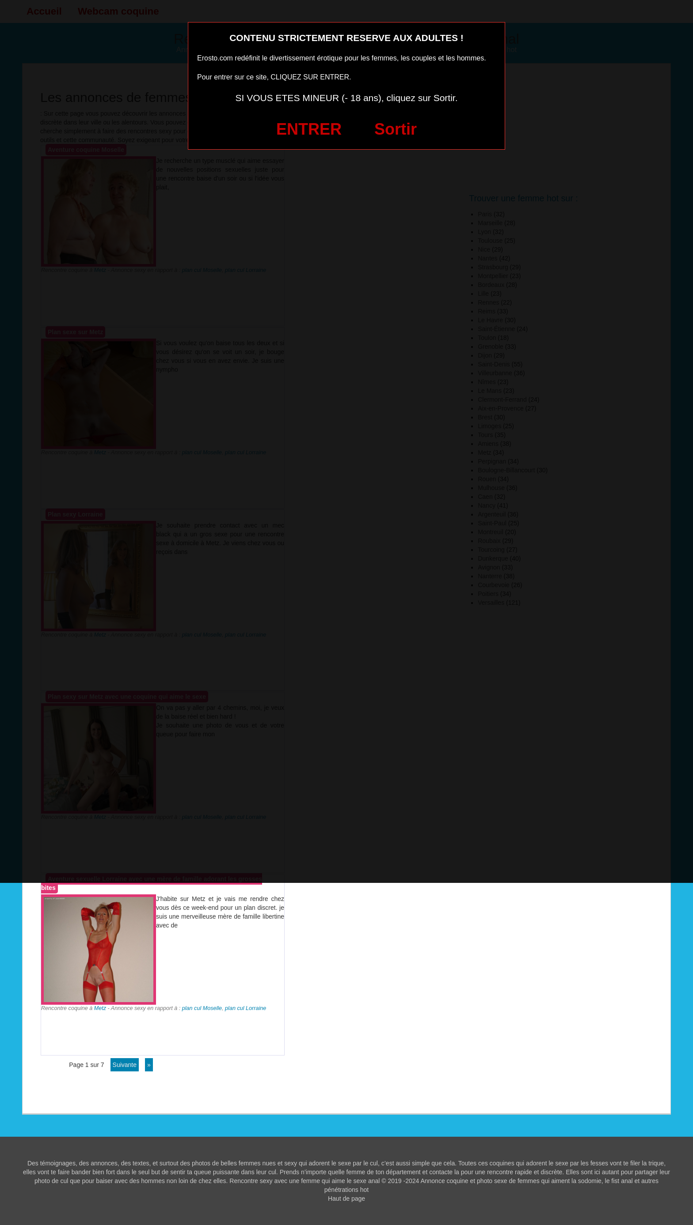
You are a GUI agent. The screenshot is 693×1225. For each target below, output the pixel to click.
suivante (125, 1064)
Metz (100, 1008)
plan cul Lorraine (245, 1008)
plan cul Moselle (202, 1008)
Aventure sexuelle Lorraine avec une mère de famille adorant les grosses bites (151, 883)
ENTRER (309, 129)
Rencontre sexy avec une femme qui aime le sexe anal (304, 1180)
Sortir (395, 129)
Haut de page (346, 1198)
